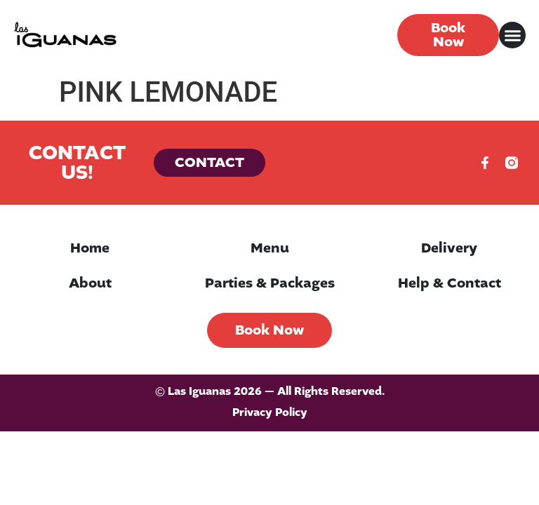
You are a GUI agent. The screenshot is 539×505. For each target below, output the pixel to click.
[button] (512, 35)
